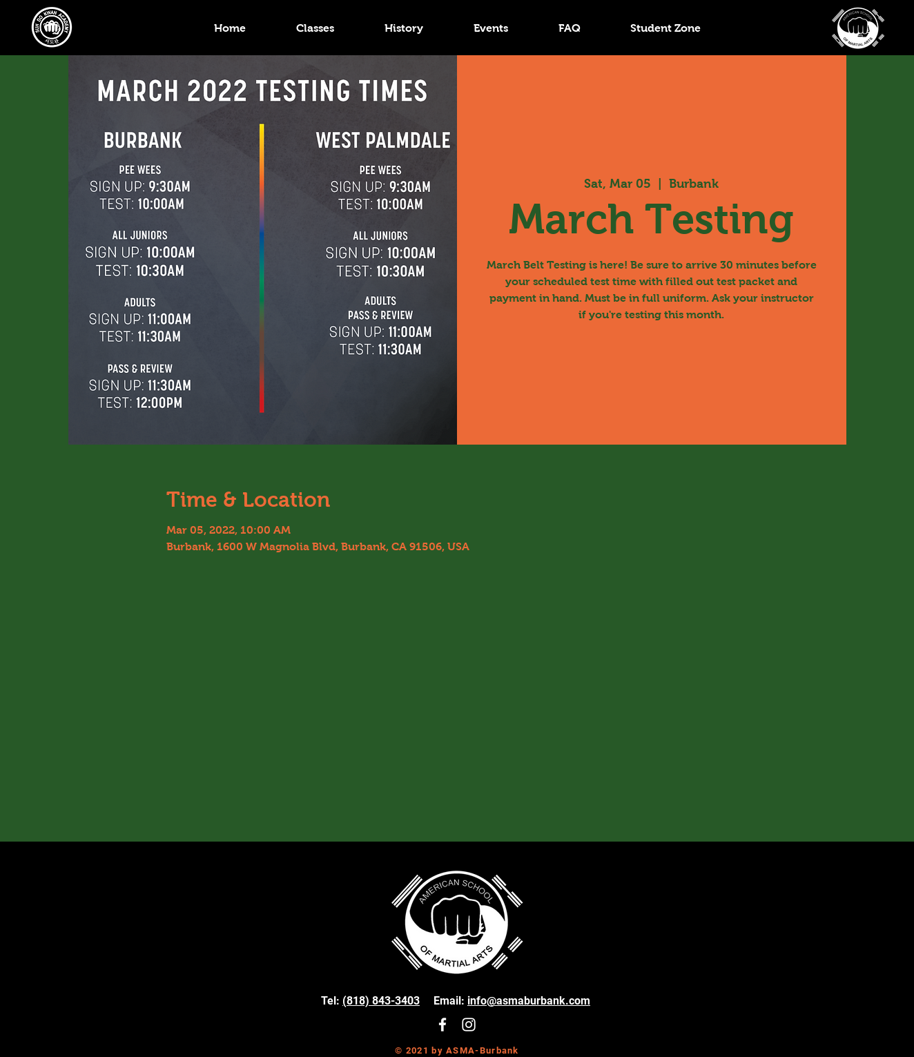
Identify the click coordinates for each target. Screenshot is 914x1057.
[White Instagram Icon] (469, 1025)
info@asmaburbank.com (528, 1000)
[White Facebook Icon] (442, 1025)
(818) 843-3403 (381, 1000)
